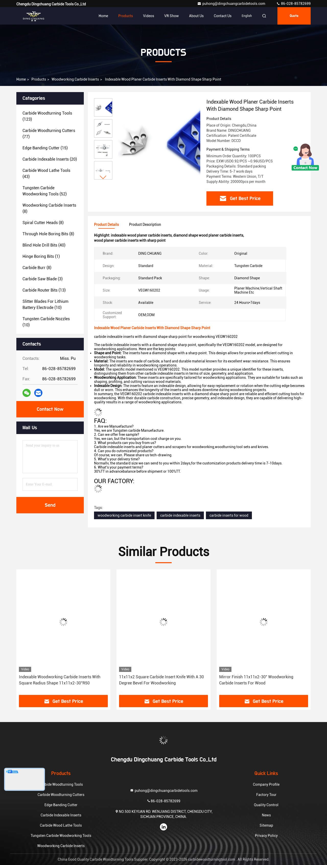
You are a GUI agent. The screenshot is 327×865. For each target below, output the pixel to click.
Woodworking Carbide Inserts (75, 79)
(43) (46, 173)
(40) (43, 245)
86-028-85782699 (293, 4)
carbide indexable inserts (180, 515)
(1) (41, 256)
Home (103, 16)
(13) (44, 290)
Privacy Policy (266, 836)
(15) (45, 148)
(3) (42, 278)
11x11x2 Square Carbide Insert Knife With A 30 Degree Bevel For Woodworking (161, 679)
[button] (103, 177)
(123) (47, 116)
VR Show (171, 16)
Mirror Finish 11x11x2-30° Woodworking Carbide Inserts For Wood (256, 679)
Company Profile (266, 784)
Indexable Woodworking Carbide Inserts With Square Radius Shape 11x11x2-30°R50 (59, 679)
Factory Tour (266, 795)
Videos (148, 16)
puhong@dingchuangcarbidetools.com (231, 4)
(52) (44, 190)
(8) (49, 208)
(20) (49, 159)
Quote (294, 16)
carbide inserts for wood (228, 515)
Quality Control (266, 805)
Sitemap (266, 825)
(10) (45, 304)
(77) (48, 133)
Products (125, 16)
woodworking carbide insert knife (124, 515)
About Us (196, 16)
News (266, 815)
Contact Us (222, 16)
